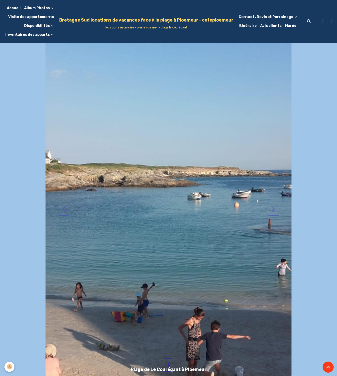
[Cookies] (9, 367)
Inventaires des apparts (27, 34)
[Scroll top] (328, 367)
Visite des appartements (31, 17)
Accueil (14, 8)
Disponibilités (37, 26)
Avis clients (270, 26)
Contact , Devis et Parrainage (266, 17)
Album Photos (37, 8)
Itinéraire (248, 26)
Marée (290, 26)
